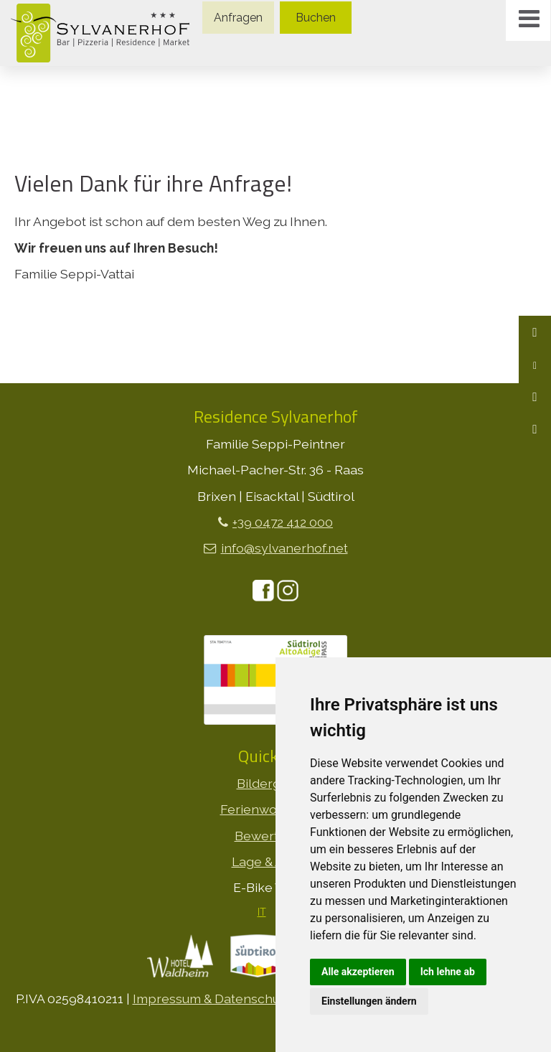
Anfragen (238, 17)
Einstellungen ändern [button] (369, 1001)
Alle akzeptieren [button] (358, 971)
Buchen (316, 17)
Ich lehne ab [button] (447, 971)
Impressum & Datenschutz (212, 998)
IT (262, 912)
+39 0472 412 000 (282, 522)
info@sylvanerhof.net (284, 547)
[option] (275, 66)
